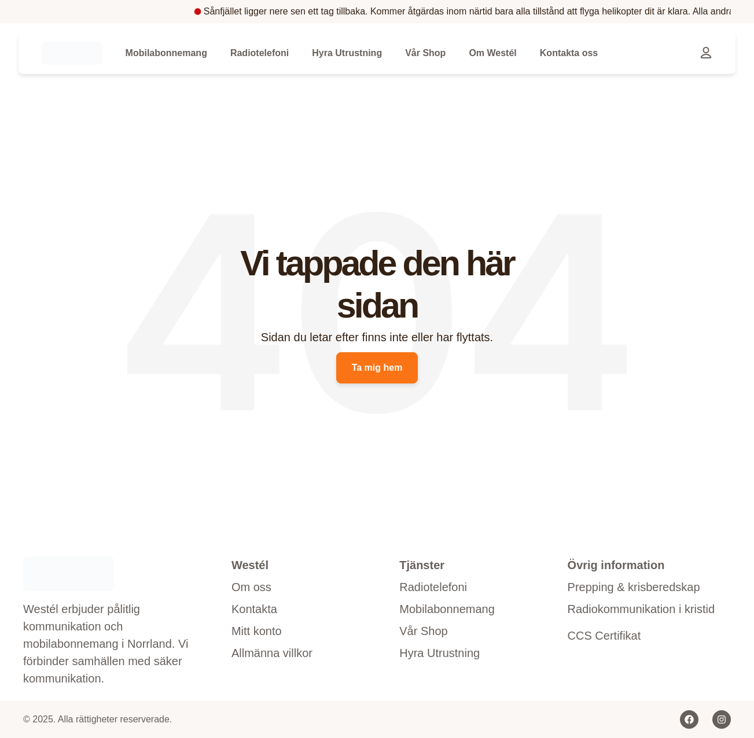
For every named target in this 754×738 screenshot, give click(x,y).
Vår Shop (425, 53)
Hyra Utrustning (347, 53)
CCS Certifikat (604, 635)
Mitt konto (256, 631)
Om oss (251, 587)
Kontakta (254, 609)
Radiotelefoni (259, 53)
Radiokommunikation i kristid (641, 609)
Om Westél (492, 53)
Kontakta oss (569, 53)
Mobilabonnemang (166, 53)
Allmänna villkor (271, 653)
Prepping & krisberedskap (634, 587)
